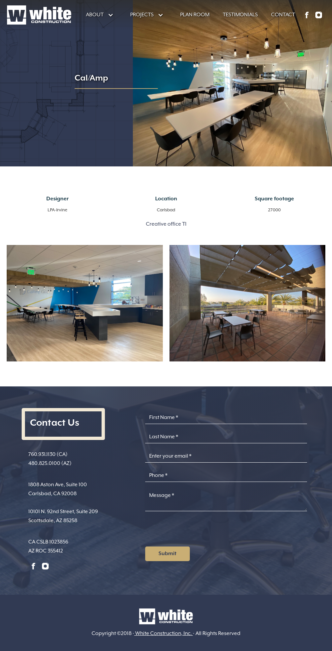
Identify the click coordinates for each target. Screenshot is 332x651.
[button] (96, 15)
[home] (39, 15)
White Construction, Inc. (163, 633)
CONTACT (283, 15)
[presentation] (195, 531)
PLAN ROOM (194, 15)
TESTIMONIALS (240, 15)
